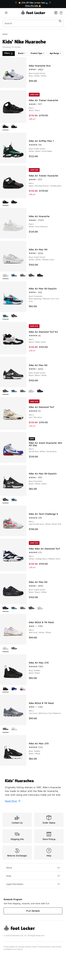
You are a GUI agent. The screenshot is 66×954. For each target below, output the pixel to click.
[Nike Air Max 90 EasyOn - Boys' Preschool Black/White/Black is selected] (5, 499)
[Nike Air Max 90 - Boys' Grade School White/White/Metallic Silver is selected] (5, 275)
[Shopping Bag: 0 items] (61, 13)
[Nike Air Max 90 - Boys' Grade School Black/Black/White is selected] (5, 391)
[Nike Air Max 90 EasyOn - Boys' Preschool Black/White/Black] (14, 315)
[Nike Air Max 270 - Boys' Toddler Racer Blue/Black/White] (14, 688)
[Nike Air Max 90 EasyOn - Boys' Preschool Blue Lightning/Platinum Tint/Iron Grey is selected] (5, 315)
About (33, 867)
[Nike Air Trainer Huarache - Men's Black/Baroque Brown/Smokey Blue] (14, 126)
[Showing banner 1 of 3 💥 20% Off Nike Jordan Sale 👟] (33, 4)
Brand (21, 53)
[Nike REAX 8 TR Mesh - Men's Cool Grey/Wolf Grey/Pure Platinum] (14, 648)
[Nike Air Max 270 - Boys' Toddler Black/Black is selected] (5, 688)
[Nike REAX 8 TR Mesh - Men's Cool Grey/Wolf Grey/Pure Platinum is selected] (5, 729)
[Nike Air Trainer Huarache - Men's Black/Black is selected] (5, 126)
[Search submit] (60, 23)
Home (5, 34)
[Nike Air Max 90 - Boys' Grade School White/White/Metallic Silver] (31, 391)
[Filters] (8, 53)
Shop (33, 875)
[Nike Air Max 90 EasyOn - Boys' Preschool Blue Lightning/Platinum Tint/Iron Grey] (14, 499)
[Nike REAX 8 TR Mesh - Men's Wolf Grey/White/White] (14, 729)
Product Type (37, 53)
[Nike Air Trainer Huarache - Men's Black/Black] (14, 202)
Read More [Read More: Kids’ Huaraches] (13, 801)
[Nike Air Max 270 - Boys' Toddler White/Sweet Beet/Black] (23, 688)
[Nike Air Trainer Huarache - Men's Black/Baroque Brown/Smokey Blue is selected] (5, 202)
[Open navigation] (6, 13)
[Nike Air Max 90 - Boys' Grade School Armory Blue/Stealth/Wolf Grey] (23, 275)
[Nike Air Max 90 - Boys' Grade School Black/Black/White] (31, 275)
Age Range (55, 53)
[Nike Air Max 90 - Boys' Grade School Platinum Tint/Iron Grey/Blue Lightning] (14, 275)
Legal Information (33, 884)
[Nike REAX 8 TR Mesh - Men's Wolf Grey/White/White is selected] (5, 648)
